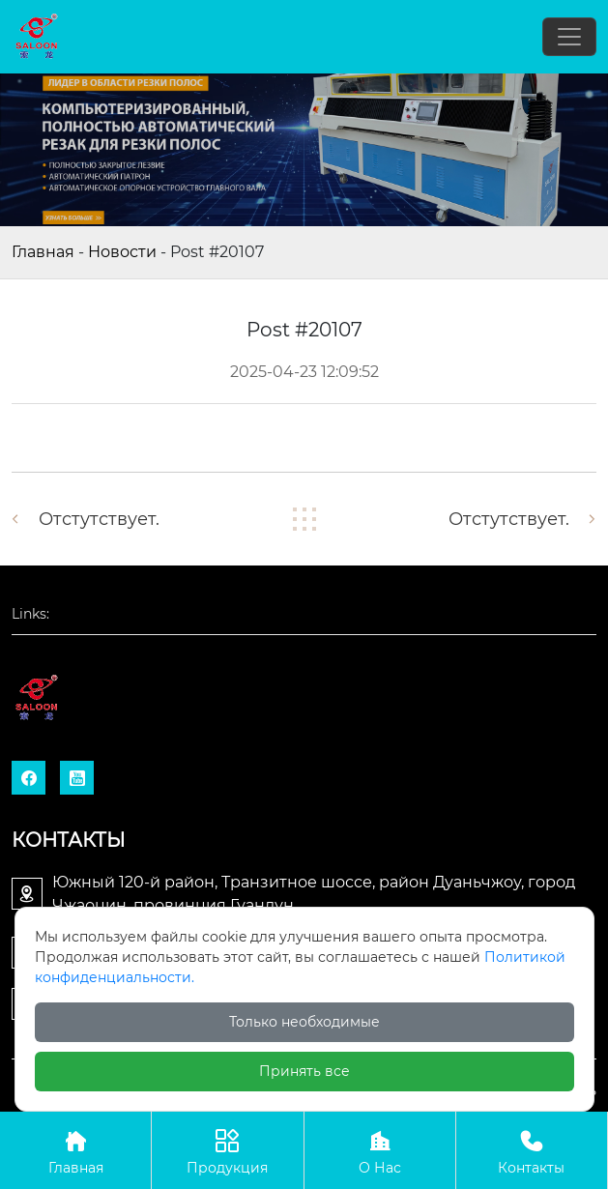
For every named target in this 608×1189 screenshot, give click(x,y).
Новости (122, 252)
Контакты (531, 1149)
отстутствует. (99, 519)
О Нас (379, 1149)
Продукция (227, 1149)
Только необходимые (304, 1021)
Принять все (304, 1071)
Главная (43, 252)
